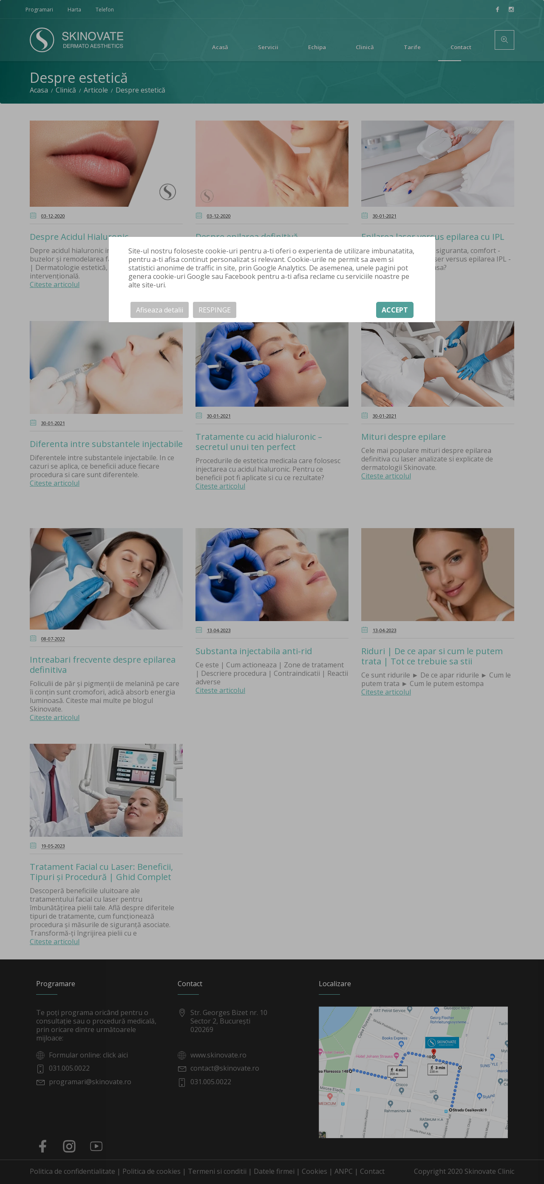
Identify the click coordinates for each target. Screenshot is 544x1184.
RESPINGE (214, 310)
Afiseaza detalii (159, 310)
